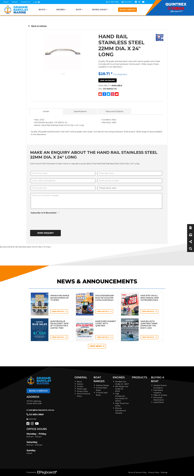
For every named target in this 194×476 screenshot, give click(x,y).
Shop (78, 10)
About (5, 2)
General (80, 377)
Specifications (80, 111)
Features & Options (114, 111)
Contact (80, 386)
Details (46, 111)
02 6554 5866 (35, 414)
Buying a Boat (99, 10)
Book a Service (127, 10)
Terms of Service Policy (137, 472)
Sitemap (164, 472)
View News (97, 346)
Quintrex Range (102, 385)
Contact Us (25, 2)
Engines (60, 10)
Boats (42, 10)
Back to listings (37, 26)
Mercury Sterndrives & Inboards (120, 410)
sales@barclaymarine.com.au (40, 410)
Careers (15, 2)
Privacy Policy (82, 391)
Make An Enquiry (160, 395)
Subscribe (31, 419)
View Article (59, 311)
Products (139, 377)
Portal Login (82, 389)
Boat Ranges (99, 379)
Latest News (158, 402)
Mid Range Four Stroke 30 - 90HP (121, 388)
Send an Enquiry (107, 80)
